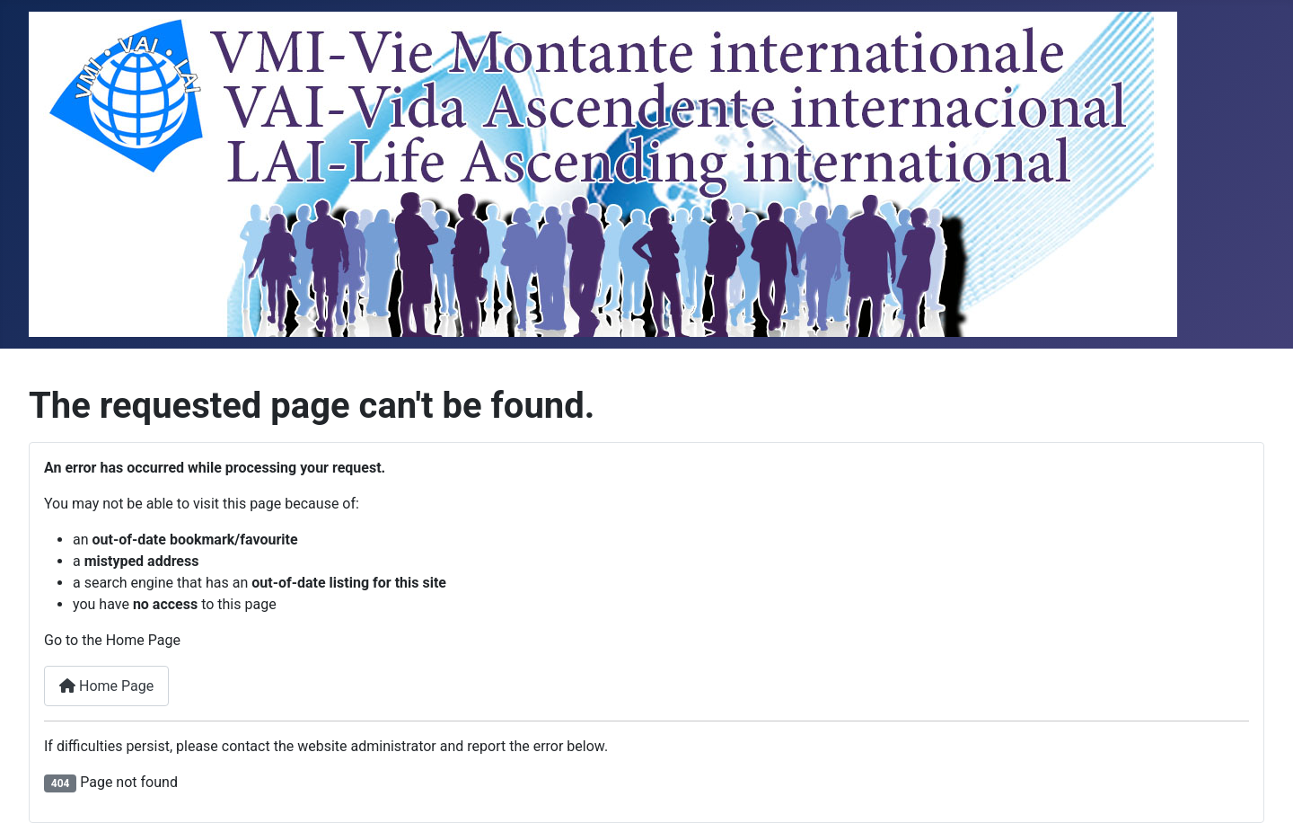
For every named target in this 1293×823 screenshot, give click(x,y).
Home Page (106, 686)
